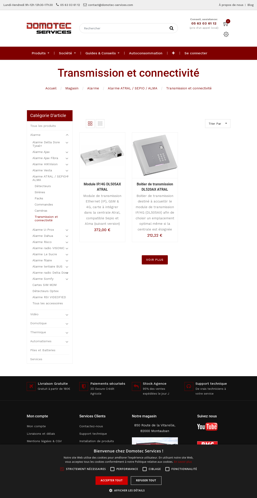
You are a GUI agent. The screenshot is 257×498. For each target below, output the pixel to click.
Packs (39, 198)
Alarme (93, 88)
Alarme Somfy (42, 278)
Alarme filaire (42, 260)
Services (36, 359)
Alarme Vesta (42, 170)
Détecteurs (43, 186)
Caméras (41, 210)
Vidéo (34, 314)
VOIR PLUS (154, 259)
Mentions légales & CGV (44, 441)
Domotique (38, 323)
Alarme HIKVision (45, 164)
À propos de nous (231, 5)
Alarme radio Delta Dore (50, 272)
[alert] (128, 471)
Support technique (93, 433)
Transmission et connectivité (189, 88)
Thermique (38, 332)
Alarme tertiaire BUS (47, 266)
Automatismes (40, 341)
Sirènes (40, 192)
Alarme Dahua (42, 235)
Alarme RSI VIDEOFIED (49, 297)
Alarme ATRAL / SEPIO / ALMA (132, 88)
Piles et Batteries (42, 350)
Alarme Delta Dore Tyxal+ (46, 143)
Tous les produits (43, 126)
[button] (173, 53)
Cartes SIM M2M (44, 285)
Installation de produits (96, 441)
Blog (250, 5)
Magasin (71, 88)
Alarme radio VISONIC (48, 248)
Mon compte (36, 426)
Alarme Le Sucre (44, 254)
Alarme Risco (42, 242)
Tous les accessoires (47, 303)
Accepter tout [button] (111, 480)
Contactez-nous (91, 426)
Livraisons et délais (41, 433)
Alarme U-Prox (43, 229)
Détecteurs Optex (45, 291)
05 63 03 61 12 (70, 5)
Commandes (44, 204)
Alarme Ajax (41, 152)
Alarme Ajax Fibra (45, 158)
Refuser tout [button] (146, 480)
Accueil (51, 88)
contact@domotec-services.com (110, 5)
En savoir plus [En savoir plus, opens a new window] (183, 462)
